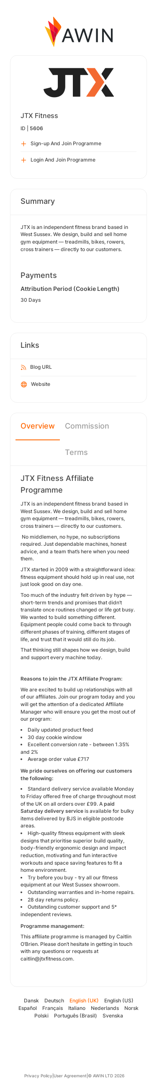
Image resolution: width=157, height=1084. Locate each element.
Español (27, 1008)
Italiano (76, 1008)
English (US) (119, 1000)
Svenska (113, 1015)
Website (35, 384)
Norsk (131, 1008)
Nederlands (105, 1008)
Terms (76, 452)
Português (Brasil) (75, 1015)
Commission (87, 425)
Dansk (31, 1000)
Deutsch (54, 1000)
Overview (38, 425)
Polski (41, 1015)
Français (52, 1008)
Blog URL (36, 367)
